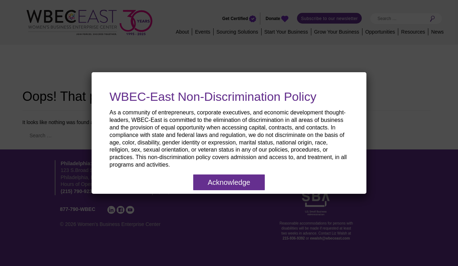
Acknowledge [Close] (229, 182)
